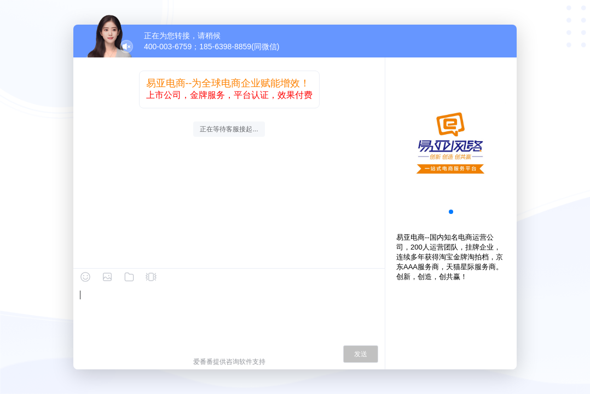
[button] (451, 212)
